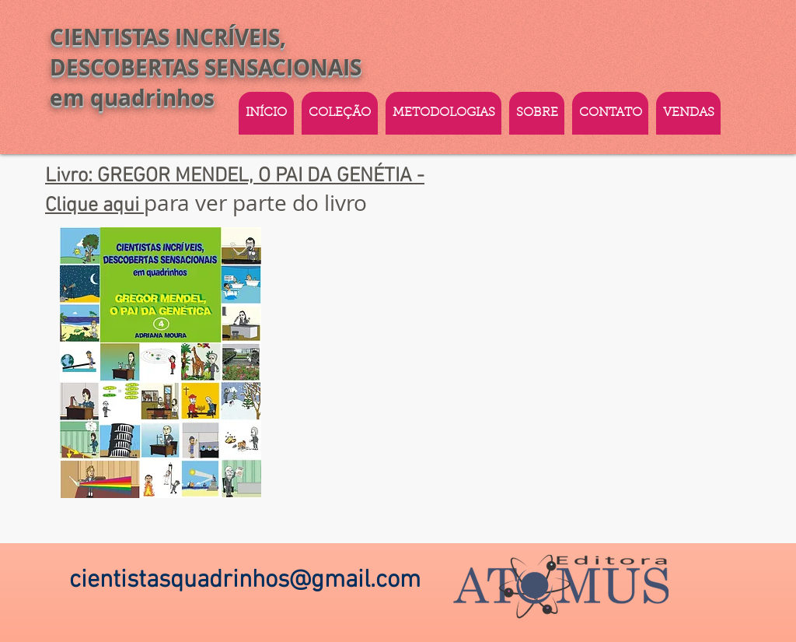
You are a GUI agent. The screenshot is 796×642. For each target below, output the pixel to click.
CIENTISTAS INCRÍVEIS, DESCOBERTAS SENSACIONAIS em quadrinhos (205, 67)
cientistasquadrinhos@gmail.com (245, 580)
